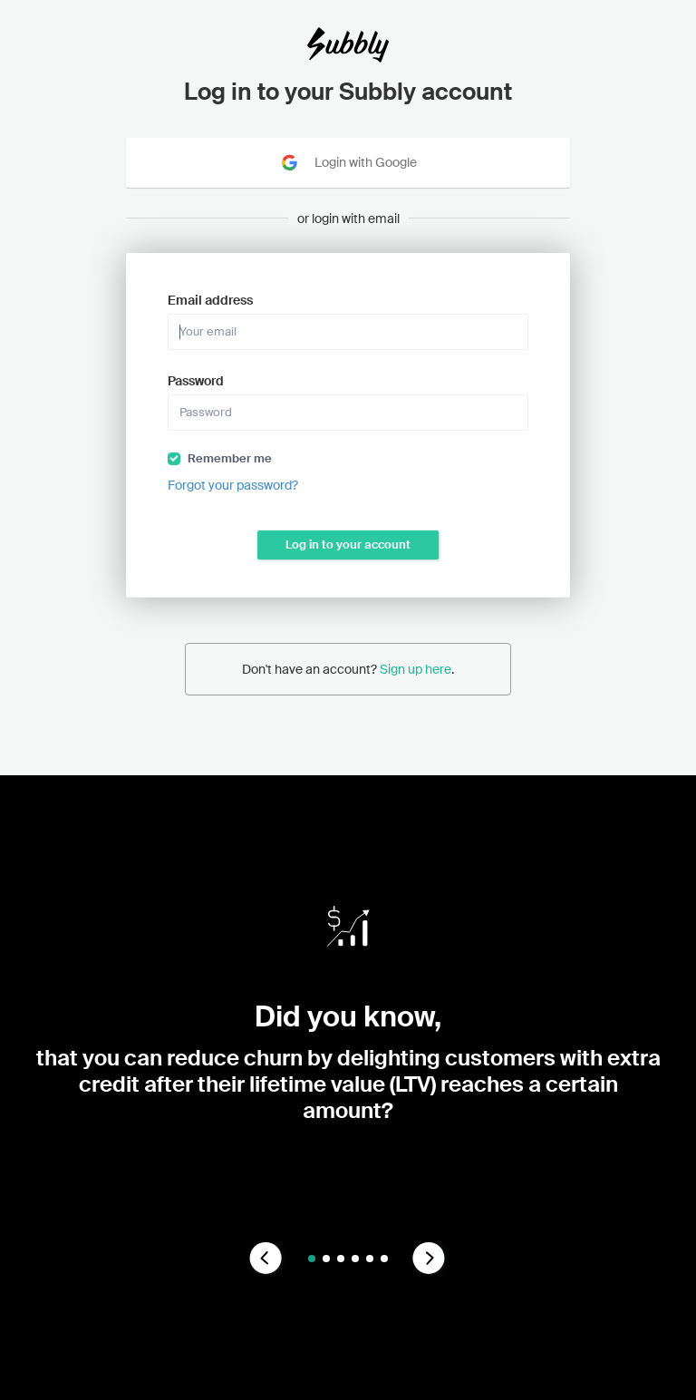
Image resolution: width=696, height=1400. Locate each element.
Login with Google (348, 162)
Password (196, 381)
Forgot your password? (233, 485)
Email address (210, 300)
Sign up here (415, 669)
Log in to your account (348, 544)
